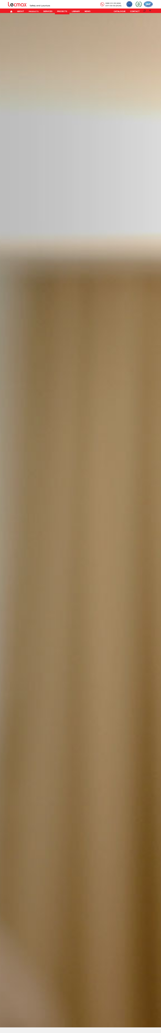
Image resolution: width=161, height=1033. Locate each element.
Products (31, 11)
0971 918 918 (110, 5)
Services (44, 11)
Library (70, 11)
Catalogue (120, 11)
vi (150, 11)
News (81, 11)
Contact (135, 11)
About (18, 11)
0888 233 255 (110, 3)
